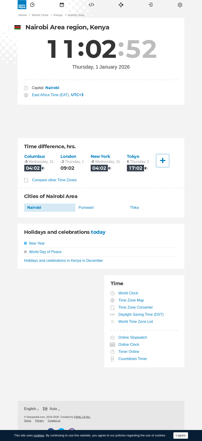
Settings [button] (180, 4)
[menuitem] (32, 4)
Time (32, 4)
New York (100, 156)
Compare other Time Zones (54, 180)
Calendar (61, 4)
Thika (134, 207)
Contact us (54, 420)
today (98, 232)
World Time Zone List (136, 322)
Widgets (91, 4)
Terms (27, 420)
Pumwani (86, 207)
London (68, 156)
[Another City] (162, 160)
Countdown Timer (133, 359)
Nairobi (34, 207)
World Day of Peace (43, 252)
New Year (34, 243)
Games (121, 4)
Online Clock (129, 344)
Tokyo (133, 156)
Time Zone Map (131, 300)
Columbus (34, 156)
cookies (39, 435)
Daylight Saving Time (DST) (141, 314)
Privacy (39, 420)
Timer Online (129, 352)
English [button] (30, 409)
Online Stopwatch (133, 337)
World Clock (128, 293)
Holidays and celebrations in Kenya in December (63, 260)
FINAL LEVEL (82, 417)
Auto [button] (53, 409)
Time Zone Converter (136, 307)
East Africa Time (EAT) (50, 95)
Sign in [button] (150, 4)
